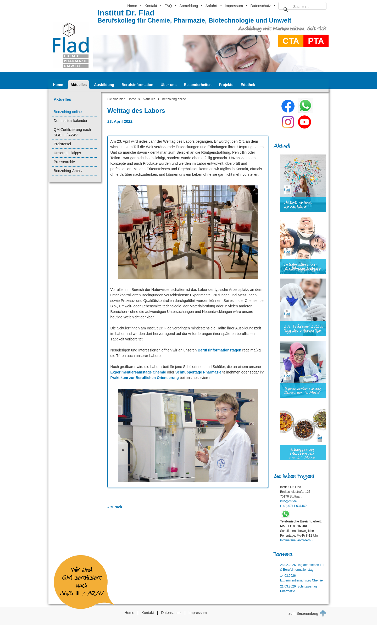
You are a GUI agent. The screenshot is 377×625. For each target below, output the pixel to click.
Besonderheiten (198, 85)
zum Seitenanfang (307, 613)
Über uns (169, 85)
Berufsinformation (137, 85)
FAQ (168, 6)
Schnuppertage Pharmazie (198, 372)
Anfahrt (211, 6)
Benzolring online (68, 112)
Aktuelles (78, 85)
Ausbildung (104, 85)
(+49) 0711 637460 (293, 506)
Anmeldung (188, 6)
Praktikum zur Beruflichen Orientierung (144, 378)
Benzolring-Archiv (68, 171)
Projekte (226, 85)
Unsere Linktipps (67, 153)
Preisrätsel (62, 144)
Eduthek (248, 85)
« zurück (114, 507)
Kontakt (151, 6)
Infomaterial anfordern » (296, 540)
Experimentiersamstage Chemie (138, 372)
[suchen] (301, 6)
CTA (290, 41)
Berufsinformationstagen (219, 350)
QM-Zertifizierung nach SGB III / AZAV (72, 132)
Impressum (234, 6)
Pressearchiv (64, 162)
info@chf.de (288, 501)
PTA (316, 41)
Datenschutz (260, 6)
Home (132, 6)
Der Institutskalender (70, 121)
